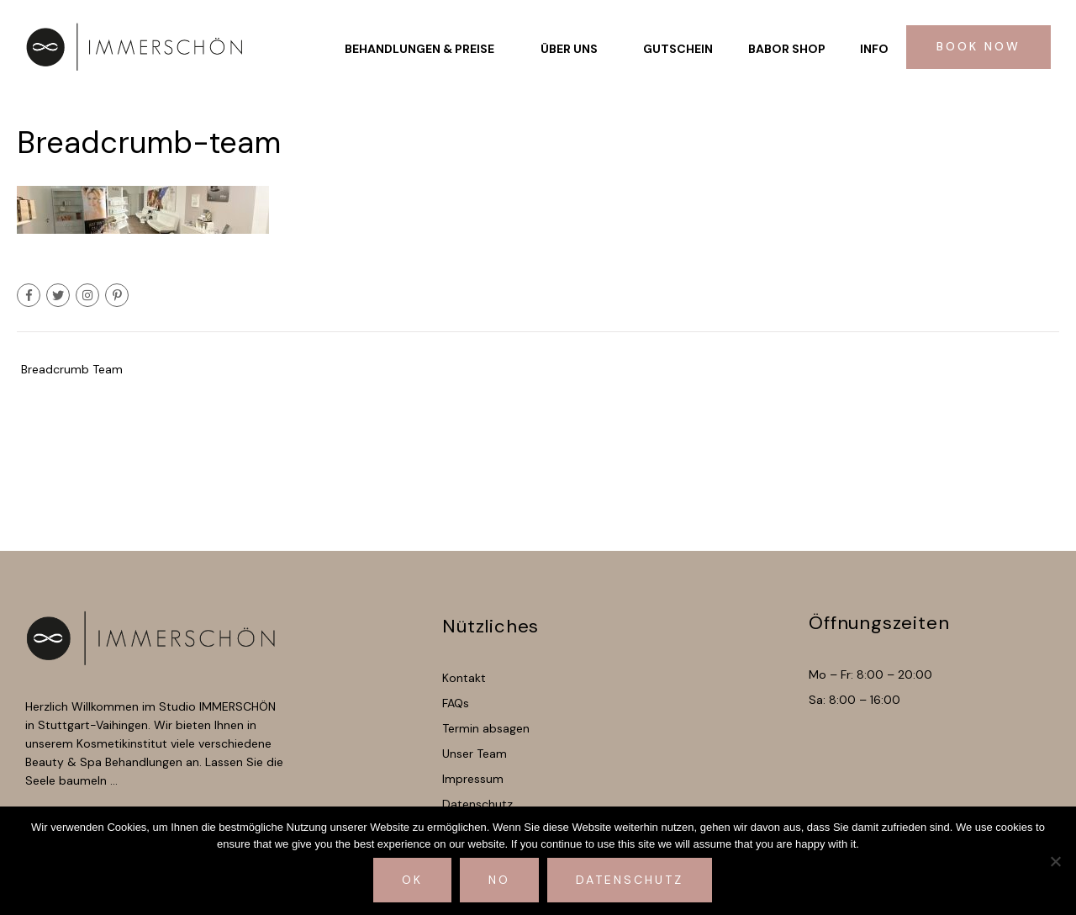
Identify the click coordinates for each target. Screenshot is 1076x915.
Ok (412, 879)
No (499, 879)
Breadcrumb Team (72, 369)
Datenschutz (629, 879)
